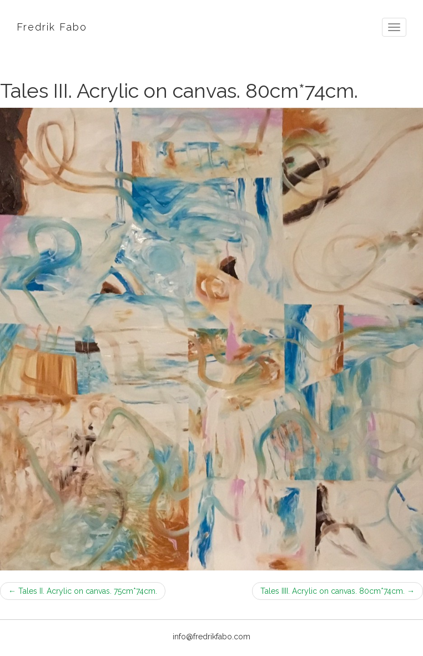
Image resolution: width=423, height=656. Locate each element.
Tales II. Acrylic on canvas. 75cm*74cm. (82, 591)
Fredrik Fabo (52, 27)
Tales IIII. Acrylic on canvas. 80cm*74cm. (337, 591)
